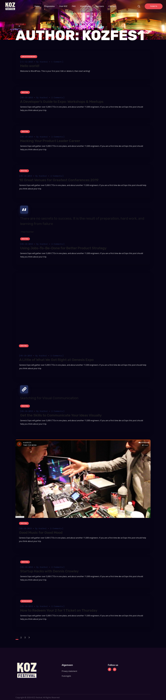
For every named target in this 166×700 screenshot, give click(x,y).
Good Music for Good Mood (40, 533)
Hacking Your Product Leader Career (50, 141)
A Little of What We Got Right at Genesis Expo (56, 360)
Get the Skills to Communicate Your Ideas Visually (61, 415)
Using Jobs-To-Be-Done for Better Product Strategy (63, 248)
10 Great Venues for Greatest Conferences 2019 (58, 180)
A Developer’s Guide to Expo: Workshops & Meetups (61, 102)
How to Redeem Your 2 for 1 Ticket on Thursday (58, 610)
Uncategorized (29, 56)
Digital (25, 92)
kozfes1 (44, 62)
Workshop (26, 601)
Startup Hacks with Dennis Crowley (49, 571)
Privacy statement (69, 671)
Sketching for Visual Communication (49, 398)
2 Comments (57, 97)
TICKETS (153, 6)
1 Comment (56, 62)
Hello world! (29, 66)
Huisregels (66, 676)
